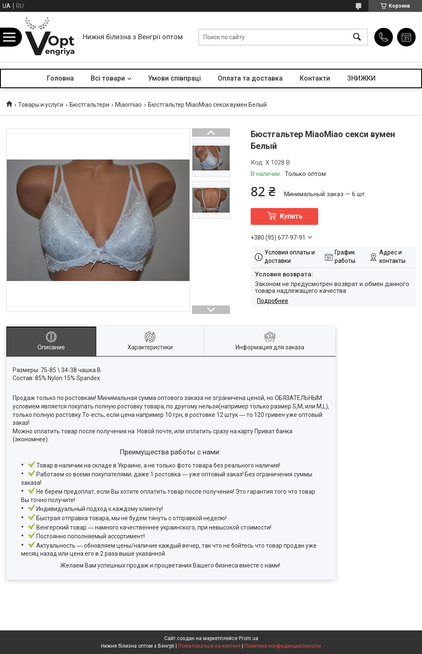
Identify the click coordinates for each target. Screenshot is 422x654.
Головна (60, 78)
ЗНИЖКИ (361, 78)
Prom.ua (248, 638)
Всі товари (108, 78)
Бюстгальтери (89, 104)
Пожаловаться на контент (209, 646)
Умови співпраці (174, 78)
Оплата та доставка (250, 78)
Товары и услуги (40, 104)
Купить (291, 216)
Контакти (315, 78)
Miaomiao (128, 104)
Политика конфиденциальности (282, 646)
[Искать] (357, 37)
